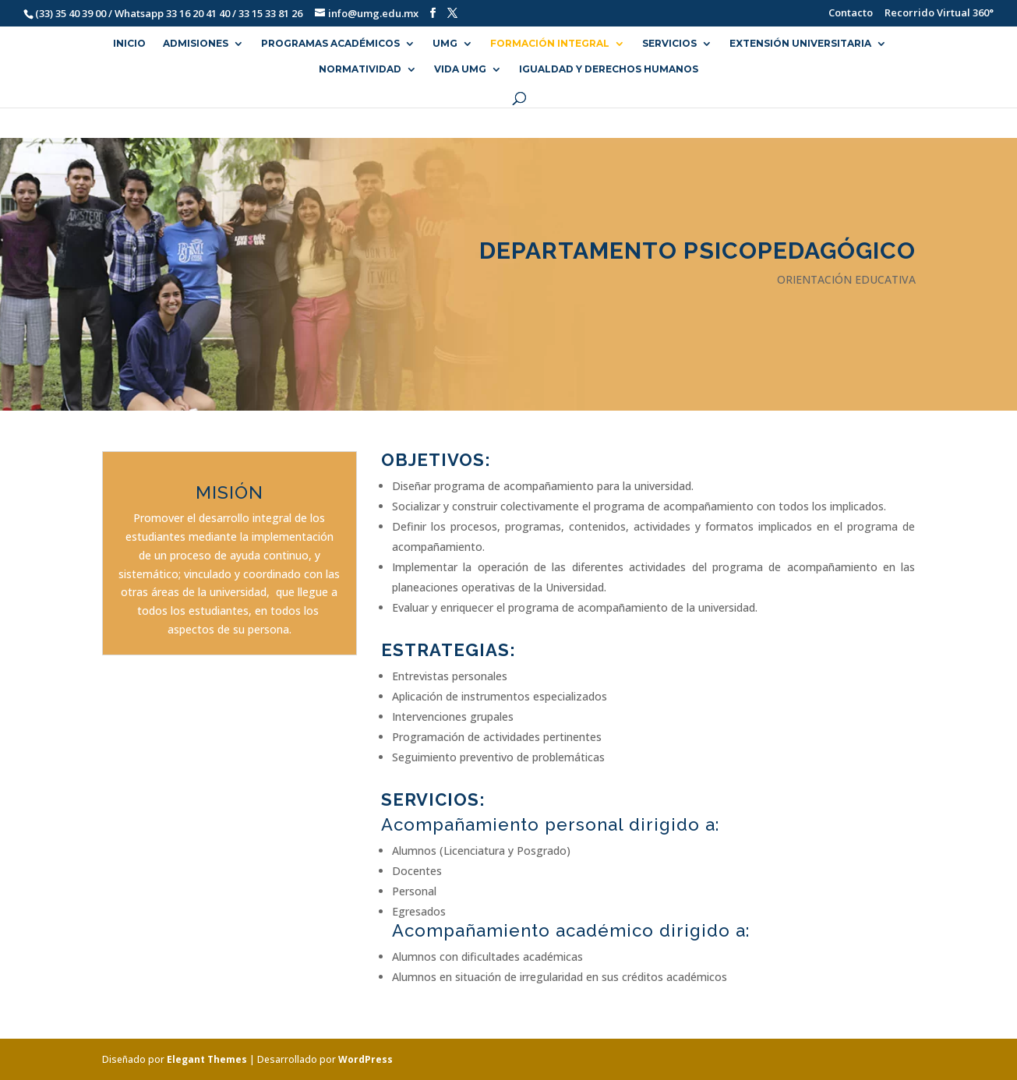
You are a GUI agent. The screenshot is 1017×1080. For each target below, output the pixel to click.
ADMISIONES (195, 43)
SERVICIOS (669, 43)
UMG (445, 43)
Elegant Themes (207, 1059)
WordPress (365, 1059)
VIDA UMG (460, 69)
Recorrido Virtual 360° (939, 13)
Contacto (843, 13)
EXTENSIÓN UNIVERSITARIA (800, 43)
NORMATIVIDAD (360, 69)
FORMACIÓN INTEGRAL (549, 43)
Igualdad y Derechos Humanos (608, 69)
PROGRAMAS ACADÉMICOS (330, 43)
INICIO (129, 43)
